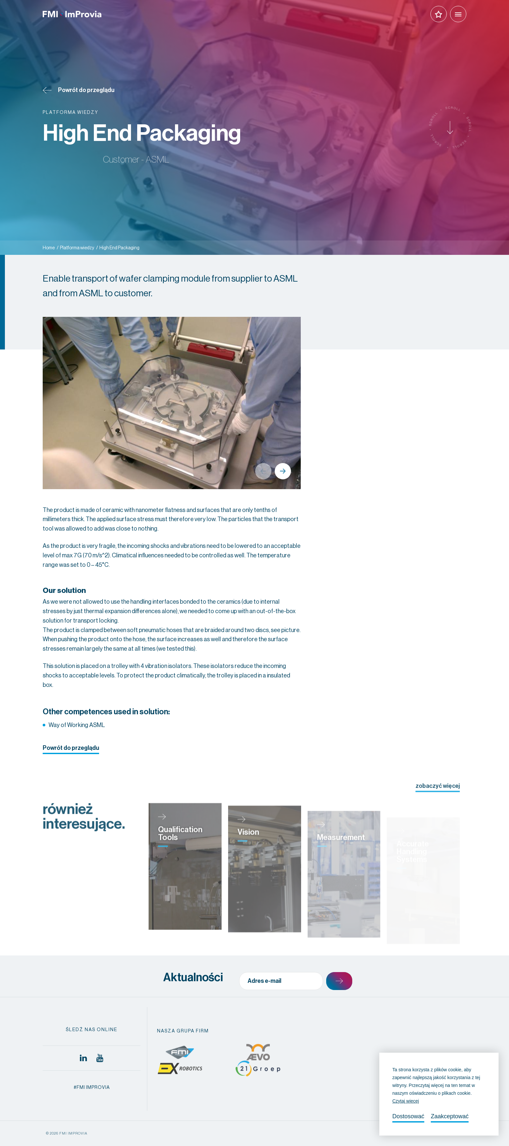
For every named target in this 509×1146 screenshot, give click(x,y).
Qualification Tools (180, 854)
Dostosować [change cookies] (408, 1116)
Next (283, 471)
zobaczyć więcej (437, 796)
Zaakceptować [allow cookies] (450, 1116)
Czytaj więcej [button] (405, 1101)
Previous (263, 471)
